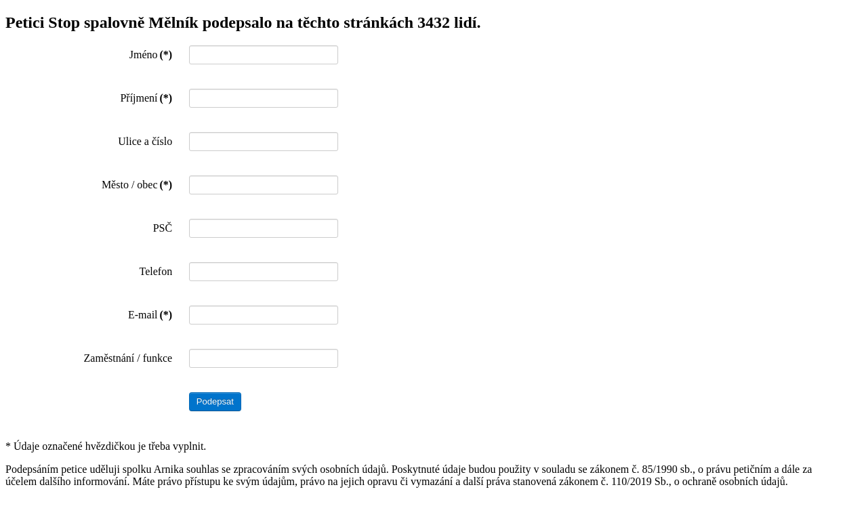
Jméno (150, 54)
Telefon (156, 271)
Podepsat (215, 401)
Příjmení (146, 98)
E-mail (150, 314)
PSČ (162, 228)
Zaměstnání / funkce (128, 358)
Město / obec (137, 184)
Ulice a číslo (145, 141)
